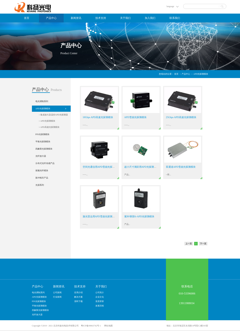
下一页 (203, 243)
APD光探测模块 (200, 74)
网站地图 (108, 325)
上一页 (189, 243)
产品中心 (186, 74)
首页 (26, 18)
